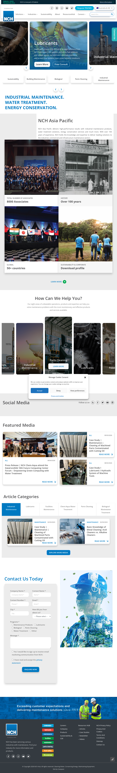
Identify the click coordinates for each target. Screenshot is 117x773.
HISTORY (64, 198)
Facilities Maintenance (49, 508)
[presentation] (26, 67)
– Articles (81, 729)
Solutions (19, 14)
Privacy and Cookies (57, 396)
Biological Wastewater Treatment (106, 509)
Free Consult (61, 64)
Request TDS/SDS (84, 8)
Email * (35, 600)
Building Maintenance (36, 79)
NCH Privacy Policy (103, 725)
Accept (39, 390)
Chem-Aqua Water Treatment (67, 508)
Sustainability (46, 14)
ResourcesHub (69, 14)
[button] (85, 377)
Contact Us (100, 745)
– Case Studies (83, 732)
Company (63, 729)
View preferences (77, 390)
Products (63, 732)
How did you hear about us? (39, 611)
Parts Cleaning (81, 79)
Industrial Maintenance (103, 79)
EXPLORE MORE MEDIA (58, 552)
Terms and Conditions (100, 736)
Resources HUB (84, 725)
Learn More (42, 64)
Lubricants (30, 506)
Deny (58, 390)
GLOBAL (10, 265)
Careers (81, 14)
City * (12, 609)
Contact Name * (39, 591)
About (57, 14)
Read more (49, 481)
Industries (32, 14)
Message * (14, 635)
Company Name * (17, 591)
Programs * (14, 622)
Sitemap (99, 741)
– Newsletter (83, 736)
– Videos (81, 739)
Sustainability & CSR (66, 737)
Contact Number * (17, 600)
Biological (58, 79)
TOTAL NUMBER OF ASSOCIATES (20, 198)
